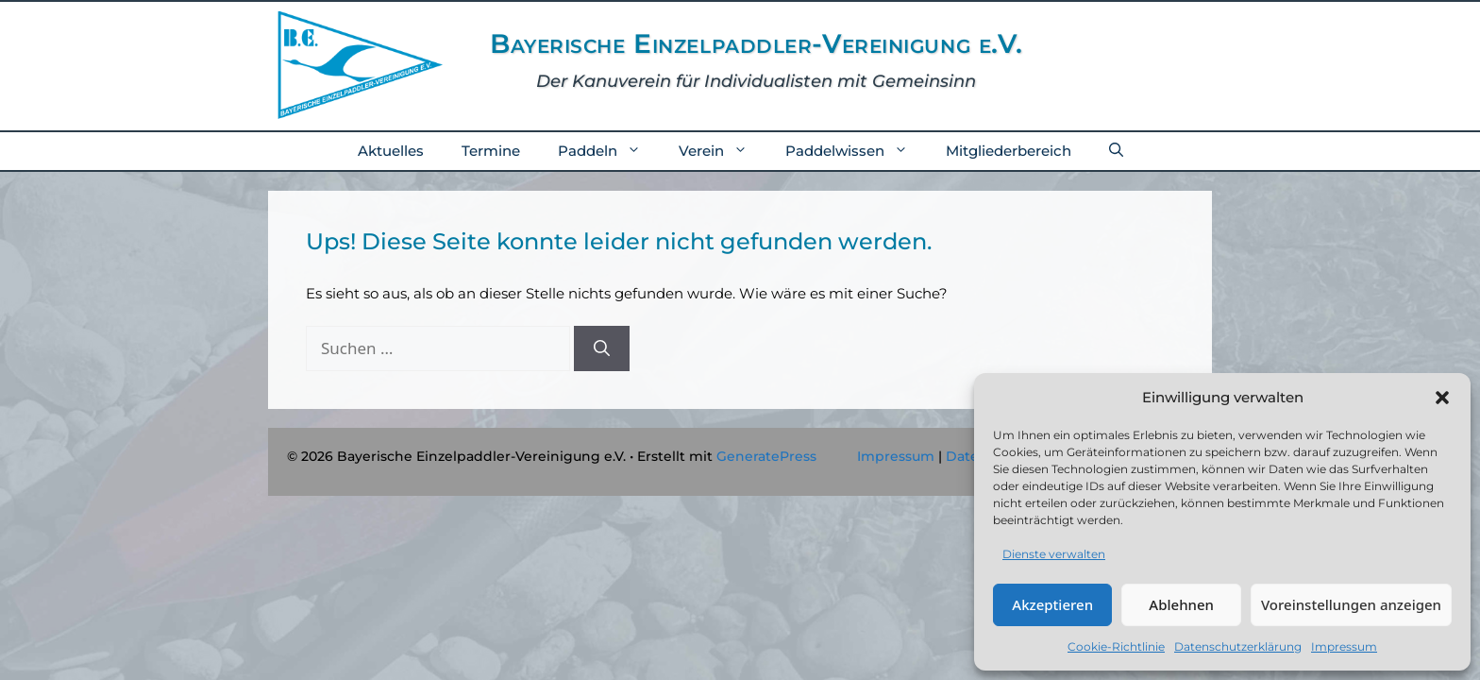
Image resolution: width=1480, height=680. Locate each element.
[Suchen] (602, 348)
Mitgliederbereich (1008, 151)
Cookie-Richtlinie (1116, 646)
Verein (722, 151)
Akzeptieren (1052, 604)
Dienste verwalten (1053, 554)
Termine (491, 151)
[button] (1442, 397)
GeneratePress (766, 456)
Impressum (1344, 646)
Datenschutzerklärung (1238, 646)
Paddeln (609, 151)
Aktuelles (391, 151)
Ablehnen (1181, 604)
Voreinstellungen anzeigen (1351, 604)
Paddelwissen (856, 151)
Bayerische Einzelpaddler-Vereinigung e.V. (756, 43)
